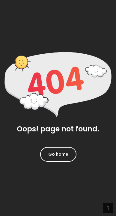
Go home (58, 154)
